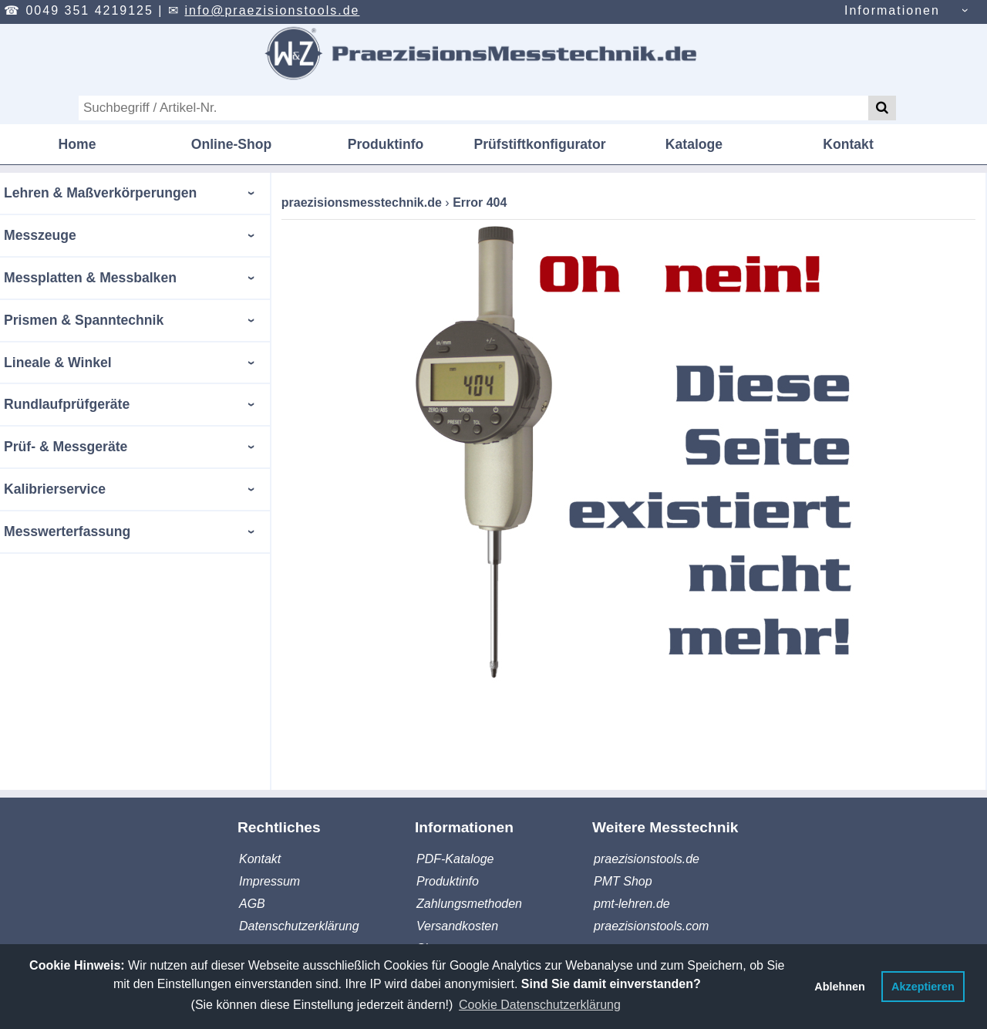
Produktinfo (386, 144)
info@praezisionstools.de (271, 10)
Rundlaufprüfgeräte (67, 404)
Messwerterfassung (67, 531)
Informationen (892, 10)
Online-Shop (231, 144)
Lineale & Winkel (58, 362)
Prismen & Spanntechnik (83, 320)
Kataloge (694, 144)
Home (77, 144)
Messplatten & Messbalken (90, 277)
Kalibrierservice (55, 489)
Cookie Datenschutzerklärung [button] (540, 1004)
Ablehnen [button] (839, 986)
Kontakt (848, 144)
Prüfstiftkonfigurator (539, 144)
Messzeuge (40, 235)
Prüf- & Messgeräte (65, 446)
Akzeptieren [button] (923, 986)
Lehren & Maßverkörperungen (100, 193)
